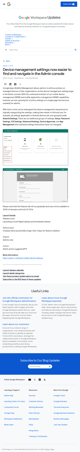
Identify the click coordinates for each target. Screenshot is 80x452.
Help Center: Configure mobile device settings (23, 258)
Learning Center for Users (14, 401)
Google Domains (60, 401)
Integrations (33, 431)
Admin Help (8, 396)
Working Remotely (36, 407)
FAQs (31, 425)
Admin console (8, 78)
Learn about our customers (15, 324)
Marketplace (34, 419)
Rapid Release (19, 78)
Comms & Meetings (14, 35)
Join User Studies (60, 425)
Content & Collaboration (16, 37)
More (8, 45)
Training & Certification (38, 436)
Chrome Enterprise (61, 407)
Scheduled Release (31, 78)
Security (32, 396)
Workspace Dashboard (13, 419)
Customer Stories (36, 401)
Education (10, 43)
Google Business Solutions (64, 413)
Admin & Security (13, 41)
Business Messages (61, 419)
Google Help (9, 413)
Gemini (9, 39)
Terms (52, 449)
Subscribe (69, 4)
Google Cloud (59, 396)
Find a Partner (34, 413)
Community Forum (11, 407)
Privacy (47, 449)
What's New (8, 425)
